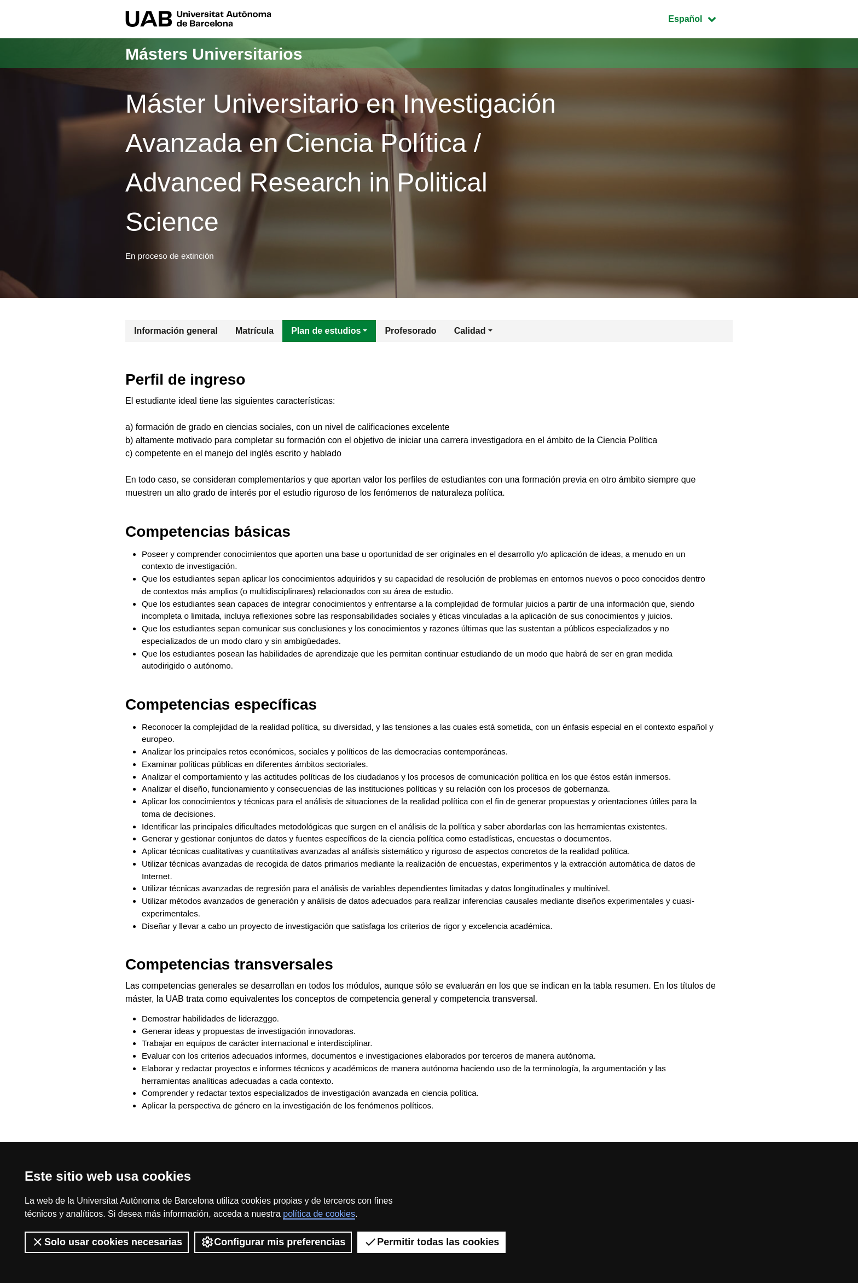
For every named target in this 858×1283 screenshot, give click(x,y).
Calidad (470, 333)
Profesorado (410, 333)
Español (700, 18)
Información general (176, 333)
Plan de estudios (326, 333)
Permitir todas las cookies (431, 1242)
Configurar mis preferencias (273, 1242)
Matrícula (254, 333)
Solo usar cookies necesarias (106, 1242)
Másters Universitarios (231, 53)
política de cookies (319, 1213)
